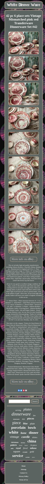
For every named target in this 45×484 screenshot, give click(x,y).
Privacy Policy (23, 476)
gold (32, 451)
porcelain (18, 427)
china (31, 441)
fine (34, 415)
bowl (20, 445)
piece (16, 423)
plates (27, 409)
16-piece (33, 445)
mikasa (33, 448)
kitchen (23, 442)
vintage (14, 436)
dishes (34, 437)
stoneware (16, 419)
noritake (28, 457)
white (13, 432)
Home (24, 466)
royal (18, 448)
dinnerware (21, 414)
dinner (33, 432)
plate (32, 423)
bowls (32, 427)
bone (23, 432)
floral (25, 448)
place (33, 457)
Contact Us (23, 473)
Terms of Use (23, 480)
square (16, 451)
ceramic (25, 452)
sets (12, 448)
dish (23, 419)
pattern (13, 445)
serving (18, 410)
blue (25, 423)
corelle (25, 436)
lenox (26, 445)
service (17, 455)
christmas (15, 442)
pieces (30, 418)
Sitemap (23, 469)
